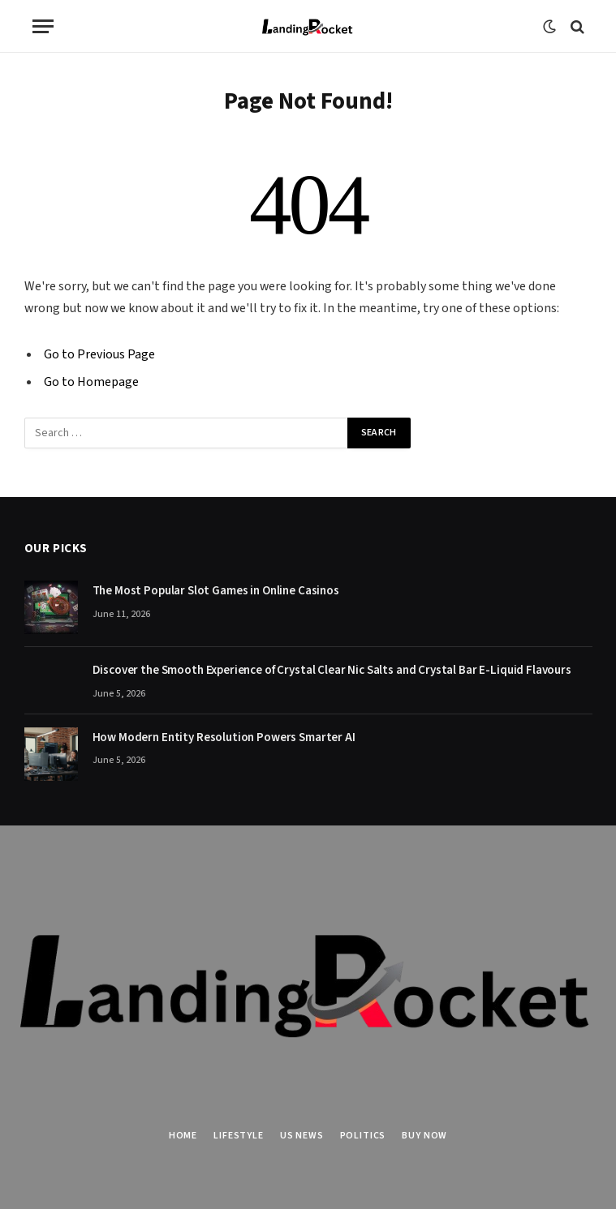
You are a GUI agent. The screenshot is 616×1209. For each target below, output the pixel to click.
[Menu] (43, 26)
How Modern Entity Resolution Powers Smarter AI (224, 737)
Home (183, 1136)
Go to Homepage (91, 382)
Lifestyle (238, 1136)
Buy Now (424, 1136)
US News (302, 1136)
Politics (363, 1136)
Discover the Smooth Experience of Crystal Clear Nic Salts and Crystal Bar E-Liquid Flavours (332, 670)
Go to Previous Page (99, 354)
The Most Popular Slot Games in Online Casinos (217, 590)
